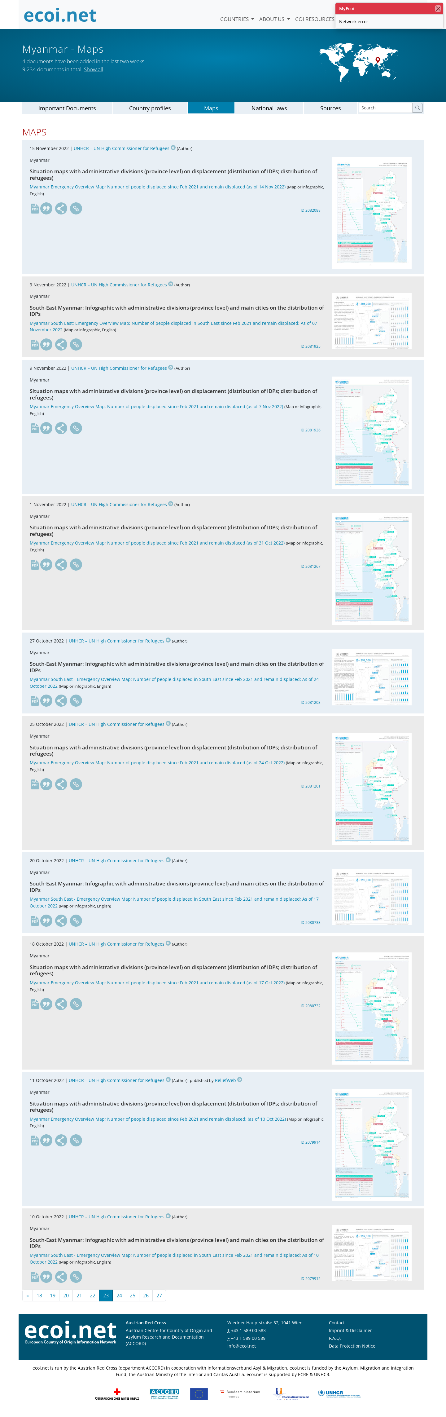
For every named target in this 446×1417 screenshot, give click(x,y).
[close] (438, 8)
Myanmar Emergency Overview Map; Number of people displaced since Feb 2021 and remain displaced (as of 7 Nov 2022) (156, 410)
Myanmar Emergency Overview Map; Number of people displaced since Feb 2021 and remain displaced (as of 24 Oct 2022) (157, 766)
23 (106, 1299)
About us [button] (272, 19)
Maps (211, 111)
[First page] (27, 1299)
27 (159, 1299)
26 (146, 1299)
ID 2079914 (311, 1145)
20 (66, 1299)
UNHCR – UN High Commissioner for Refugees (125, 152)
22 (92, 1299)
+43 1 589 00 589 (248, 1341)
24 (119, 1299)
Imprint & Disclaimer (350, 1334)
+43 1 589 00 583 (248, 1334)
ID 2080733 (311, 926)
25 (132, 1299)
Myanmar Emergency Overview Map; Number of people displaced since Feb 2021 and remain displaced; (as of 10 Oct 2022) (158, 1122)
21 (79, 1299)
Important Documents (67, 111)
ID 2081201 (311, 789)
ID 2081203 (311, 705)
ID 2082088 (311, 213)
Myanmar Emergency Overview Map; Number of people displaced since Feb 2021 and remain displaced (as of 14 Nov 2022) (158, 190)
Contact (337, 1326)
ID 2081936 (311, 433)
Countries (235, 19)
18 (39, 1299)
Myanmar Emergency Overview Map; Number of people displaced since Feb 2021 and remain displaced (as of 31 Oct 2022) (157, 546)
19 (52, 1299)
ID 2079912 (311, 1282)
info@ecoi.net (241, 1349)
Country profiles (150, 111)
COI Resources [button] (315, 19)
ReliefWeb (228, 1084)
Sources (330, 111)
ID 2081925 (311, 349)
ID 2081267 (311, 569)
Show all (93, 69)
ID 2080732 (311, 1009)
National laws (269, 111)
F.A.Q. (335, 1341)
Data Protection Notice (352, 1349)
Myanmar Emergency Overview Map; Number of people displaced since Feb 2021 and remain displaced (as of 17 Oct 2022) (157, 986)
